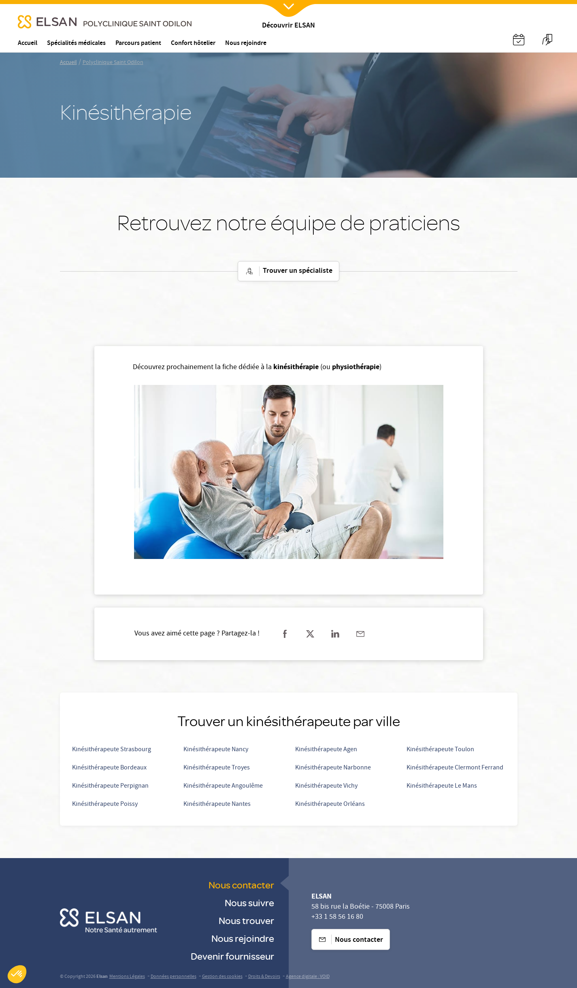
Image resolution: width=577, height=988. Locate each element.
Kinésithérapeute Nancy (215, 750)
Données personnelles (173, 977)
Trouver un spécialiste (288, 271)
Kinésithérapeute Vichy (326, 786)
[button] (17, 974)
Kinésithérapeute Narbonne (333, 768)
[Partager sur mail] (360, 633)
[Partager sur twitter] (310, 633)
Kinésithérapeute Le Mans (442, 786)
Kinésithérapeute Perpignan (110, 786)
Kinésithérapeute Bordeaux (109, 768)
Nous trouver (246, 920)
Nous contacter (241, 884)
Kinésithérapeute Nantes (217, 805)
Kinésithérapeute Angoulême (223, 786)
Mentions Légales (127, 977)
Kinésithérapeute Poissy (105, 805)
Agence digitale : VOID (308, 977)
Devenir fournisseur (232, 956)
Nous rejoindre (242, 938)
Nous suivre (249, 902)
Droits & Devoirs (264, 977)
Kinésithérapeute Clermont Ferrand (455, 768)
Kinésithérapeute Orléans (330, 805)
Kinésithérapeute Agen (326, 750)
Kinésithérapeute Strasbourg (111, 750)
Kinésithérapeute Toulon (440, 750)
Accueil (68, 63)
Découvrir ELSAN (288, 26)
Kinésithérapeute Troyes (216, 768)
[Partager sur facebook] (285, 633)
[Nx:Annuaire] (519, 39)
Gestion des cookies (222, 977)
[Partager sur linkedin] (335, 633)
